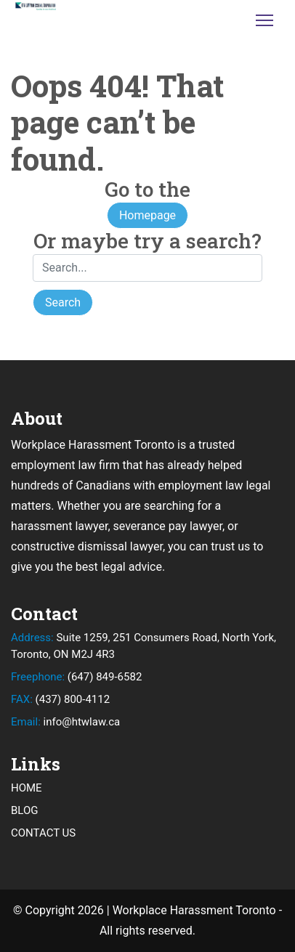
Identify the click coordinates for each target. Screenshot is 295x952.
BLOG (25, 810)
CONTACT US (43, 832)
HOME (26, 787)
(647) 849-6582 (76, 676)
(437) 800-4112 (60, 699)
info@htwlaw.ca (65, 721)
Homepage (147, 215)
